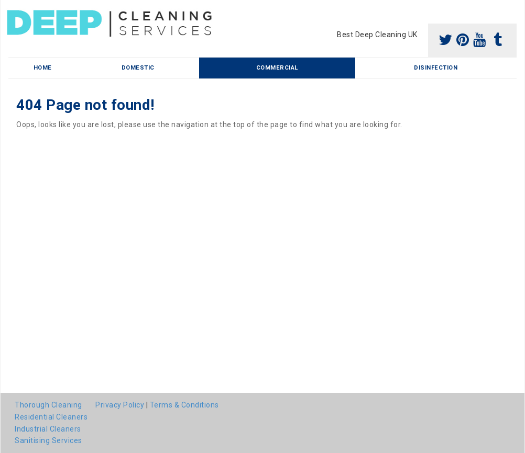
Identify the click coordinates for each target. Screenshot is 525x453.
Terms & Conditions (184, 405)
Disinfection (435, 67)
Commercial (277, 67)
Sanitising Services (48, 440)
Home (43, 67)
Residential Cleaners (51, 417)
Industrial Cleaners (48, 429)
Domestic (138, 67)
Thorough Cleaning (48, 405)
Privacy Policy (119, 405)
